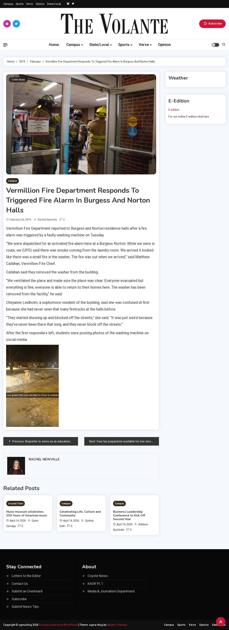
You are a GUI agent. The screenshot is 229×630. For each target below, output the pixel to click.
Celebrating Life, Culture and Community (80, 513)
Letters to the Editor (26, 576)
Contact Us (20, 584)
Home (54, 44)
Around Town (15, 503)
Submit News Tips (25, 606)
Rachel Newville (47, 219)
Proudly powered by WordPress (58, 624)
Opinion (40, 3)
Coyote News (98, 576)
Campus (8, 3)
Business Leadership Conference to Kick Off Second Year (129, 515)
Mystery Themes (117, 624)
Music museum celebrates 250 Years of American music (26, 513)
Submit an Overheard (27, 591)
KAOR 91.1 (95, 584)
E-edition (173, 109)
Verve (29, 3)
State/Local (54, 3)
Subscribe (212, 23)
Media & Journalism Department (111, 591)
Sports (20, 3)
